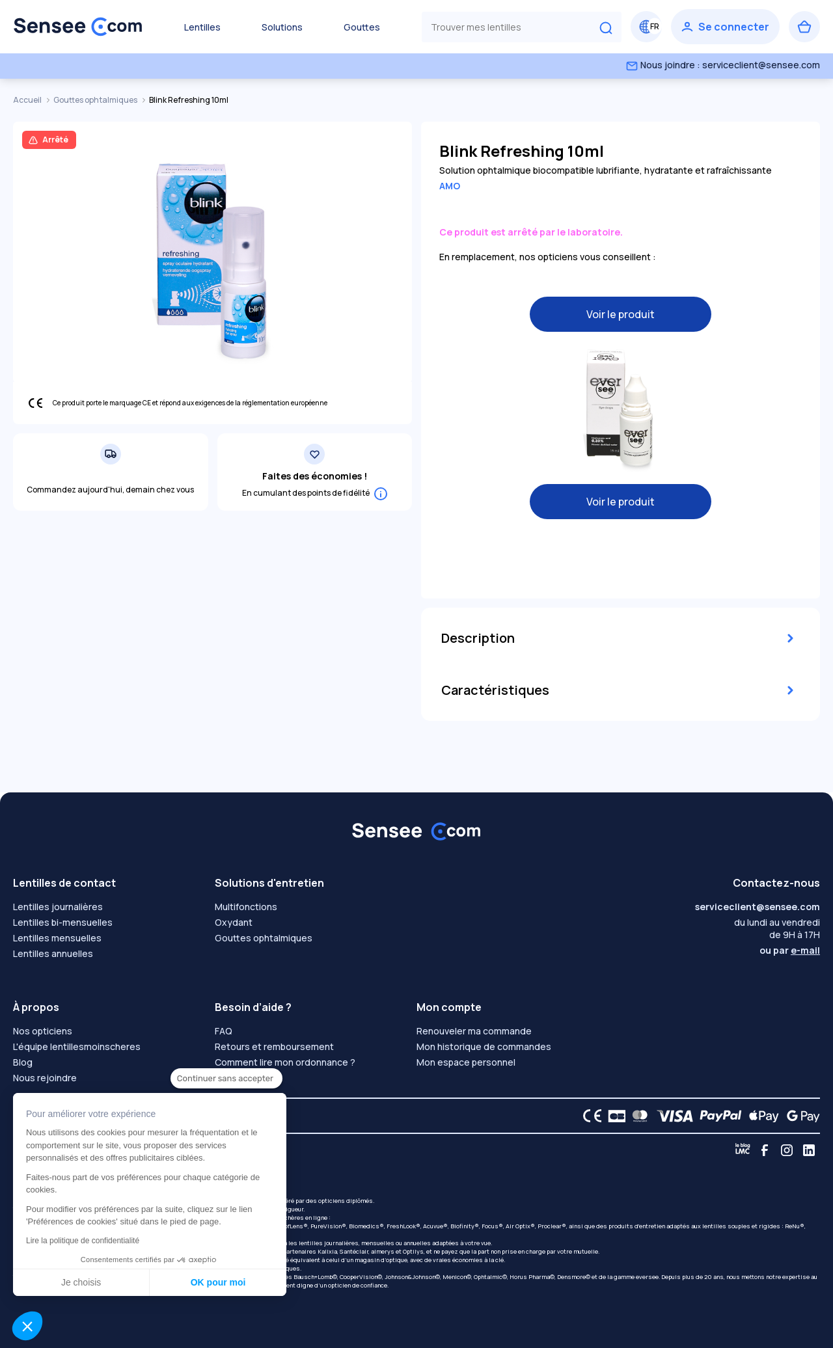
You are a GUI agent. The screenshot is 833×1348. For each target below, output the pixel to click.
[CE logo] (589, 1115)
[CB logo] (613, 1115)
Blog (23, 1062)
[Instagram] (787, 1150)
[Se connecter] (725, 26)
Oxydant (234, 922)
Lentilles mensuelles (57, 938)
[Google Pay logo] (800, 1115)
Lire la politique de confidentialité (82, 1240)
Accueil (28, 99)
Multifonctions (246, 906)
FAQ (223, 1031)
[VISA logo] (671, 1115)
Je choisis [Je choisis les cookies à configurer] (81, 1282)
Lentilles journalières (58, 906)
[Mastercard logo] (637, 1115)
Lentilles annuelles (53, 953)
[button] (27, 1325)
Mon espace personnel (465, 1062)
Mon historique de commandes (483, 1046)
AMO (449, 186)
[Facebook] (764, 1150)
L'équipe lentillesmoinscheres (77, 1046)
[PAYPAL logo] (718, 1115)
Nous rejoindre (45, 1078)
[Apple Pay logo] (760, 1115)
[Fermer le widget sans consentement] (226, 1078)
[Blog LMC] (742, 1150)
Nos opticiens (42, 1031)
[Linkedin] (809, 1150)
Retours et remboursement (274, 1046)
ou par (789, 950)
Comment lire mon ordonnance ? (285, 1062)
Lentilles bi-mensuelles (63, 922)
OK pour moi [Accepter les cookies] (218, 1282)
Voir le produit (620, 314)
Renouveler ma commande (474, 1031)
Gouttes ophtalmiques (96, 99)
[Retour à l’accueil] (78, 26)
